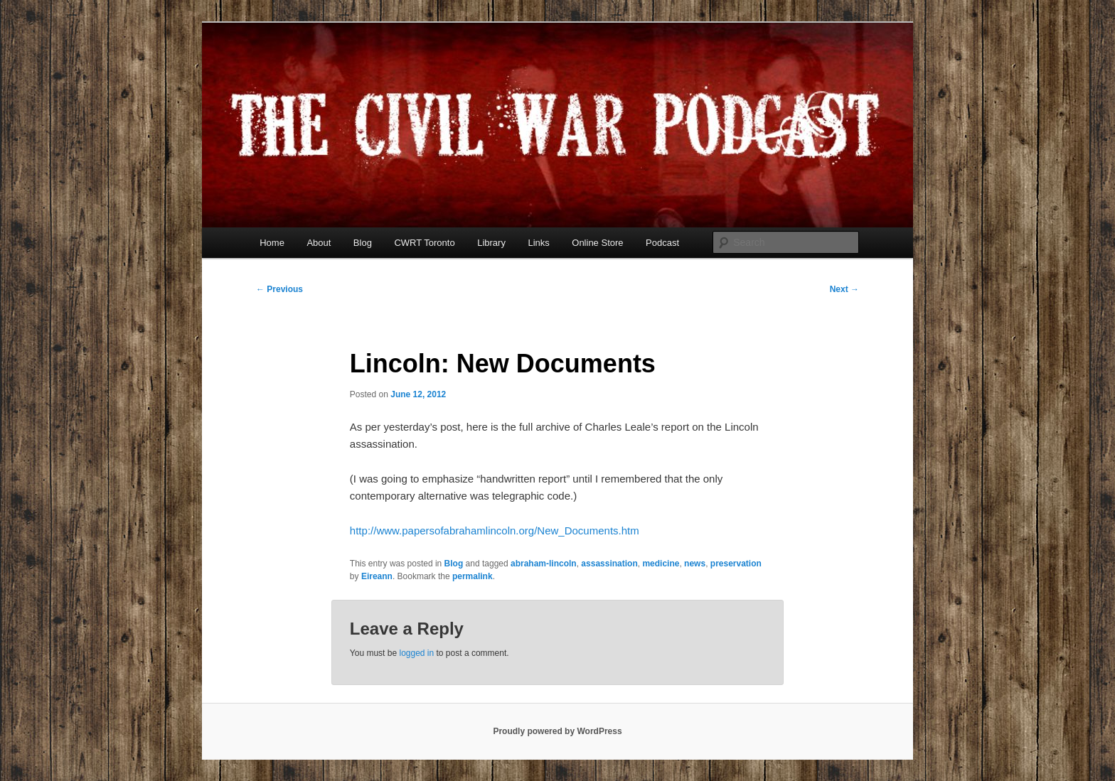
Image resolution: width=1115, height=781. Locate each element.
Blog (362, 242)
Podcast (662, 242)
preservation (736, 564)
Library (491, 242)
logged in (416, 653)
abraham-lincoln (544, 564)
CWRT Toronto (424, 242)
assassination (609, 564)
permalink (472, 576)
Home (272, 242)
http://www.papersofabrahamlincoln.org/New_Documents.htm (494, 530)
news (694, 564)
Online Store (597, 242)
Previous (279, 289)
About (318, 242)
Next (844, 289)
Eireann (377, 576)
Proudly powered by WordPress (557, 731)
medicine (660, 564)
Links (538, 242)
